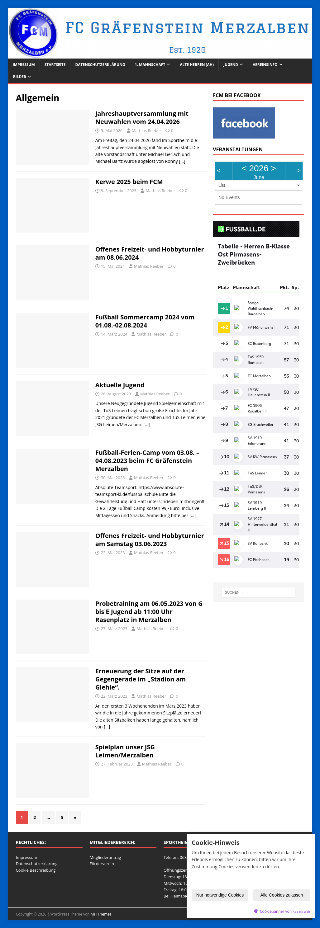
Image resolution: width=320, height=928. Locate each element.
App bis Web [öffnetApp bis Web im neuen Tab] (301, 912)
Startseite (55, 64)
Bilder (19, 76)
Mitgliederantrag (105, 857)
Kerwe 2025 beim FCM (129, 181)
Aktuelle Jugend (120, 385)
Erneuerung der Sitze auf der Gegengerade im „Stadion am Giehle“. (140, 679)
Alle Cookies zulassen (281, 895)
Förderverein (102, 863)
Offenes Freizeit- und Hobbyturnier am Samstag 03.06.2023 (149, 539)
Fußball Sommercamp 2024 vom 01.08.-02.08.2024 (144, 321)
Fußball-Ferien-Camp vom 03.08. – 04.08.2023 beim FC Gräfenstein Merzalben (147, 460)
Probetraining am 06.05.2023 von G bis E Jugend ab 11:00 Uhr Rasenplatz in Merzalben (149, 611)
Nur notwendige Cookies (220, 895)
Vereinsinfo (265, 64)
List (221, 185)
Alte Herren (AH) (197, 64)
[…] (182, 161)
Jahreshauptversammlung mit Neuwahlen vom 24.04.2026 (142, 117)
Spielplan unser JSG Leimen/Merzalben (125, 751)
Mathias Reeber (146, 130)
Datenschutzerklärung (100, 64)
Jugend (230, 64)
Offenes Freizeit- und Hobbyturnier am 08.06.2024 (149, 253)
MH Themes (101, 914)
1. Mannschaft (150, 64)
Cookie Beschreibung (36, 870)
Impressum (24, 64)
